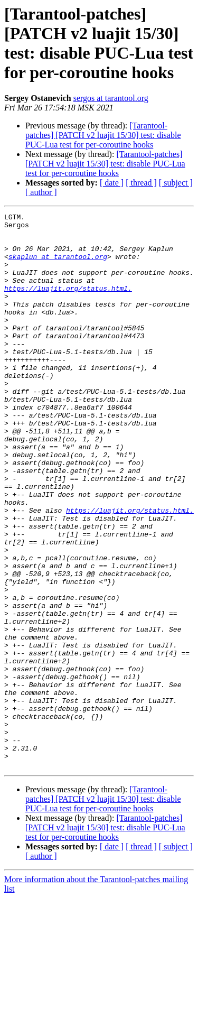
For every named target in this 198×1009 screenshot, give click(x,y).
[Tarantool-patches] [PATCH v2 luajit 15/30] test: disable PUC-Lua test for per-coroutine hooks (103, 135)
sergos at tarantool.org (110, 98)
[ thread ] (141, 182)
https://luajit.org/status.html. (68, 304)
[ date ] (112, 182)
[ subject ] (176, 182)
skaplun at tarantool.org (57, 266)
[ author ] (41, 192)
